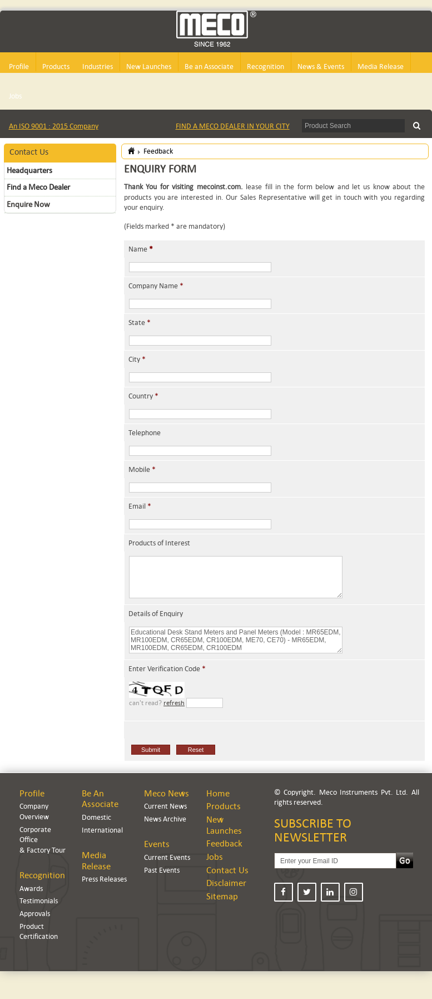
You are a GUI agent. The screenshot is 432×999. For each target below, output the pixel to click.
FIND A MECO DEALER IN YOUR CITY (233, 126)
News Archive (165, 819)
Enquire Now (28, 204)
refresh (174, 703)
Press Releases (104, 879)
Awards (31, 888)
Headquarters (29, 170)
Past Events (162, 870)
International (102, 830)
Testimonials (38, 901)
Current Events (167, 857)
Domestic (96, 817)
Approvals (34, 913)
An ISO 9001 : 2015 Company (53, 126)
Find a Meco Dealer (38, 187)
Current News (165, 806)
